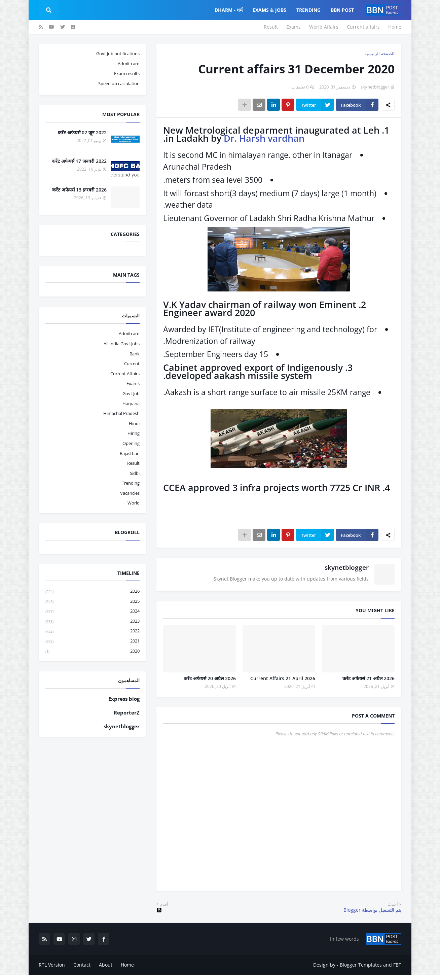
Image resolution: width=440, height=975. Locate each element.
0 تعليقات (299, 87)
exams (133, 383)
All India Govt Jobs (122, 344)
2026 (92, 591)
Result (271, 27)
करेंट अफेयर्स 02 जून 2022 (82, 132)
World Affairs (323, 27)
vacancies (130, 493)
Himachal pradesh (121, 413)
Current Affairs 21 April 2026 (282, 678)
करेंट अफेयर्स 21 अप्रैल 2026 (368, 678)
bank (135, 354)
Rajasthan (130, 453)
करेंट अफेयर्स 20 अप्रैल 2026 (210, 678)
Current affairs (363, 27)
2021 (92, 641)
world (133, 503)
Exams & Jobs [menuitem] (269, 10)
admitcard (129, 333)
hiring (133, 433)
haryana (131, 404)
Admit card (129, 64)
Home (394, 27)
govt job (131, 393)
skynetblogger (347, 567)
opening (131, 443)
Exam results (127, 73)
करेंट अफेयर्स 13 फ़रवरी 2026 (79, 189)
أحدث (393, 904)
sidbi (135, 473)
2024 (92, 611)
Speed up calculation (119, 83)
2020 (92, 651)
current (132, 363)
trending (131, 483)
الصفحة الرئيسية (379, 53)
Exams (293, 27)
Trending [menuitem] (308, 10)
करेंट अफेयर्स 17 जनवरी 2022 (79, 161)
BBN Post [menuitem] (342, 10)
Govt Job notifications (118, 53)
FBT (397, 965)
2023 (92, 621)
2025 (92, 601)
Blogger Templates (361, 965)
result (133, 463)
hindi (134, 423)
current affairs (125, 374)
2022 (92, 631)
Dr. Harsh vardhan (264, 138)
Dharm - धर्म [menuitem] (229, 10)
